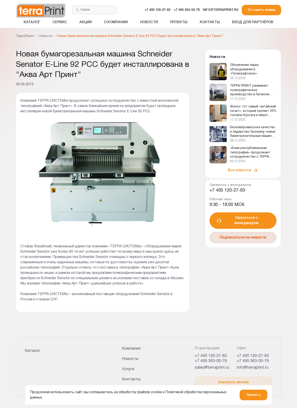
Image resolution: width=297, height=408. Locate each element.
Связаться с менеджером (237, 220)
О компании (116, 22)
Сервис (59, 22)
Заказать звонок (233, 382)
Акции (85, 22)
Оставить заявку (261, 10)
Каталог (32, 22)
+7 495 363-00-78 (187, 10)
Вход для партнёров (252, 22)
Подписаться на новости (243, 237)
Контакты (210, 22)
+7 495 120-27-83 (157, 10)
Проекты (178, 22)
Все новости (243, 170)
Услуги (128, 369)
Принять (254, 395)
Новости (149, 22)
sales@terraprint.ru (212, 368)
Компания (131, 349)
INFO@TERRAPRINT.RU (220, 10)
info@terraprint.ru (252, 368)
